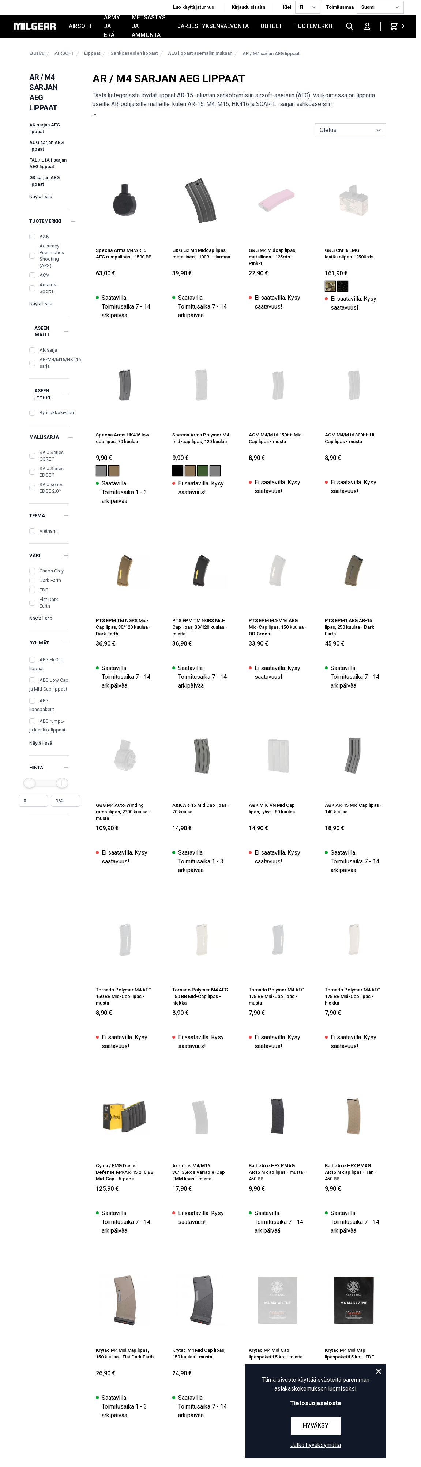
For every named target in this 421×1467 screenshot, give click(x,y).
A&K (44, 236)
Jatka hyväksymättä (315, 1444)
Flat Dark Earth (49, 603)
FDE (44, 590)
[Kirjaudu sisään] (367, 26)
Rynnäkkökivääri (57, 412)
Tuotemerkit (314, 26)
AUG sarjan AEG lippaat (46, 146)
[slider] (29, 783)
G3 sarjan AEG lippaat (44, 181)
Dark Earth (50, 580)
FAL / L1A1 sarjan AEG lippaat (48, 163)
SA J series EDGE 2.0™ (51, 488)
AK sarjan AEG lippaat (44, 128)
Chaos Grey (52, 571)
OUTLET (271, 26)
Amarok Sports (48, 288)
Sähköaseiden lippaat (134, 53)
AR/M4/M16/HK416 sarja (60, 363)
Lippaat (92, 53)
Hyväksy (315, 1425)
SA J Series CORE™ (52, 456)
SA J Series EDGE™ (52, 472)
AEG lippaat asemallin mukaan (200, 53)
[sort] (350, 130)
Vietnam (48, 531)
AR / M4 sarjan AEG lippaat (271, 53)
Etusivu (36, 53)
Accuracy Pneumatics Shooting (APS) (52, 255)
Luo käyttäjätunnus (193, 7)
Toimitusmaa (340, 7)
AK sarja (48, 350)
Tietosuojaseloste (315, 1403)
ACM (45, 275)
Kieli (287, 7)
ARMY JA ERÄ (112, 26)
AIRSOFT (80, 26)
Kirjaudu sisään (248, 7)
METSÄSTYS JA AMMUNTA (149, 26)
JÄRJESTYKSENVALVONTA (213, 26)
